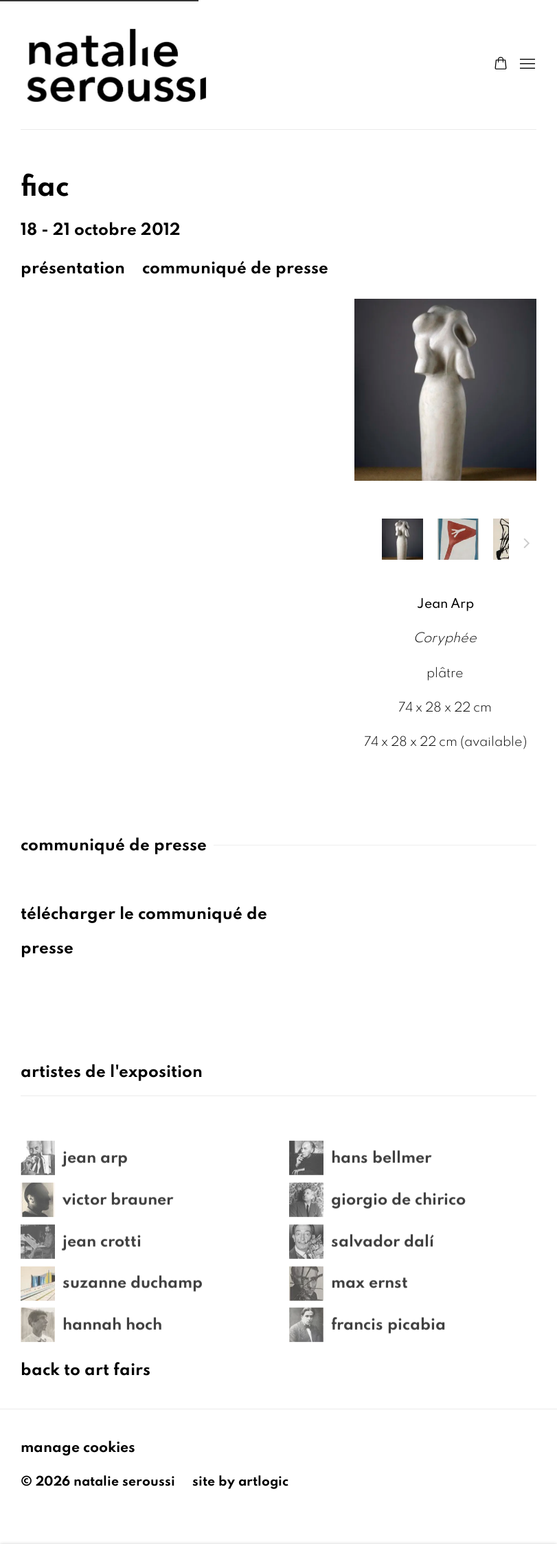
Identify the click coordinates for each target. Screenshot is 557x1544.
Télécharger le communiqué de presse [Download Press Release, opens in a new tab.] (144, 931)
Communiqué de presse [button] (235, 268)
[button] (402, 539)
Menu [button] (526, 64)
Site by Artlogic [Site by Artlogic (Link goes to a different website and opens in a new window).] (240, 1481)
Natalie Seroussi (117, 64)
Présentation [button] (73, 268)
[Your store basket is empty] (500, 64)
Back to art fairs (85, 1369)
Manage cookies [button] (78, 1447)
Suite (526, 545)
